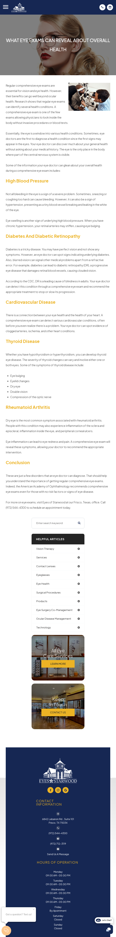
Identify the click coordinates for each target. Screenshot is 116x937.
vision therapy (45, 548)
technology (43, 627)
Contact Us (58, 712)
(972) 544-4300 (58, 833)
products (41, 601)
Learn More (58, 663)
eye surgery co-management (54, 610)
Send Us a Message (58, 854)
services (41, 557)
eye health (42, 583)
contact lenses (45, 566)
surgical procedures (48, 592)
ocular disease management (53, 618)
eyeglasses (43, 574)
